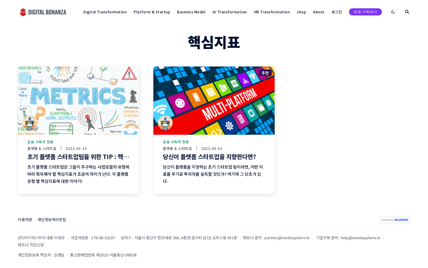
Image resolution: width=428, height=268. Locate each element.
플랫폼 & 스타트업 (41, 148)
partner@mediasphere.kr (287, 237)
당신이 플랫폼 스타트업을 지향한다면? (209, 156)
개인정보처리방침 (51, 219)
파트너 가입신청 (31, 245)
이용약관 (25, 219)
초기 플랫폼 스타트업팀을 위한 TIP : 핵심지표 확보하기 (94, 156)
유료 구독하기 (365, 11)
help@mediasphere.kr (361, 237)
